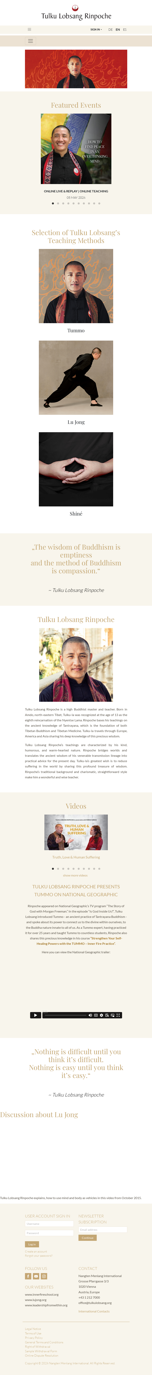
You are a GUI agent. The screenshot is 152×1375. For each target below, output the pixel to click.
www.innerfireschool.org (41, 1294)
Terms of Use (33, 1333)
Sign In (95, 29)
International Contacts (94, 1311)
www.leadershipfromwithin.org (46, 1305)
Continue (87, 1237)
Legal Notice (33, 1329)
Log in (32, 1244)
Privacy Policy (34, 1338)
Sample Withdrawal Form (41, 1351)
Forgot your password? (39, 1255)
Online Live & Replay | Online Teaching (76, 191)
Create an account (36, 1251)
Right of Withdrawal (37, 1346)
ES (124, 29)
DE (110, 29)
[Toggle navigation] (29, 29)
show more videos (75, 875)
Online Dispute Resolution (41, 1355)
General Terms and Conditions (44, 1342)
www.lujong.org (35, 1300)
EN (118, 29)
